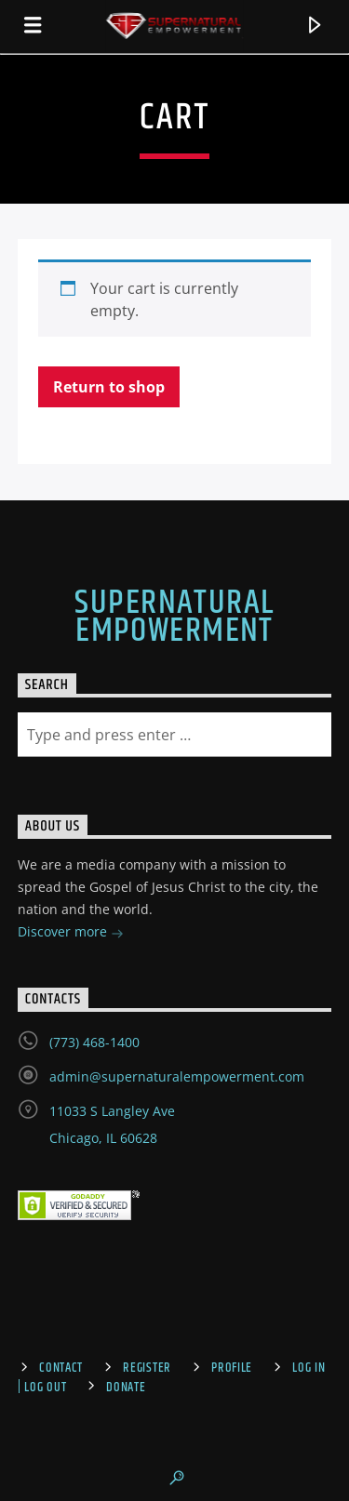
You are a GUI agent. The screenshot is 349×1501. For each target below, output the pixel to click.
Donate (125, 1387)
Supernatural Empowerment (174, 617)
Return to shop (109, 387)
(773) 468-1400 (94, 1042)
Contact (61, 1368)
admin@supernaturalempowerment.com (176, 1076)
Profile (231, 1368)
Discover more (71, 933)
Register (147, 1368)
